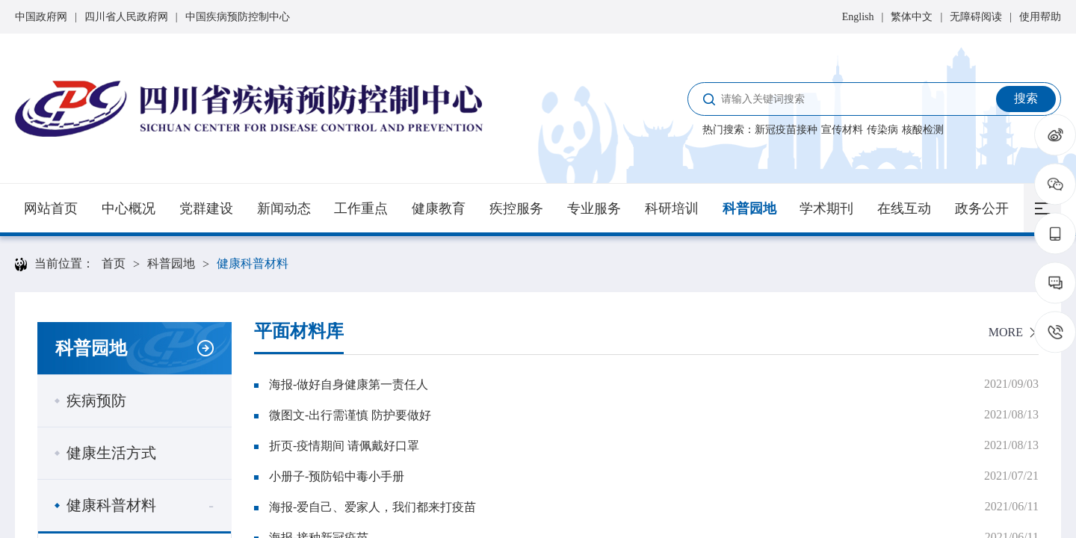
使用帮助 (1040, 16)
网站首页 (51, 208)
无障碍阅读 (976, 16)
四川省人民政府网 (126, 16)
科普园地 (749, 208)
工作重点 (361, 208)
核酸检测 (923, 129)
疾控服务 (516, 208)
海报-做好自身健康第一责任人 (348, 384)
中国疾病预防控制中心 (237, 16)
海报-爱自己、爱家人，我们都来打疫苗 (372, 507)
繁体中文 (912, 16)
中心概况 (128, 208)
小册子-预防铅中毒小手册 (336, 476)
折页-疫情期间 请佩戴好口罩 (344, 445)
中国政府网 (41, 16)
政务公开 (982, 208)
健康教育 (439, 208)
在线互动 (904, 208)
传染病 (882, 129)
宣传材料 (842, 129)
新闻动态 (284, 208)
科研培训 (672, 208)
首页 (114, 263)
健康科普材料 (252, 263)
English (858, 16)
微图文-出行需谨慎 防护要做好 (350, 415)
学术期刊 (826, 208)
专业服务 (594, 208)
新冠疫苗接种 (786, 129)
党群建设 (206, 208)
